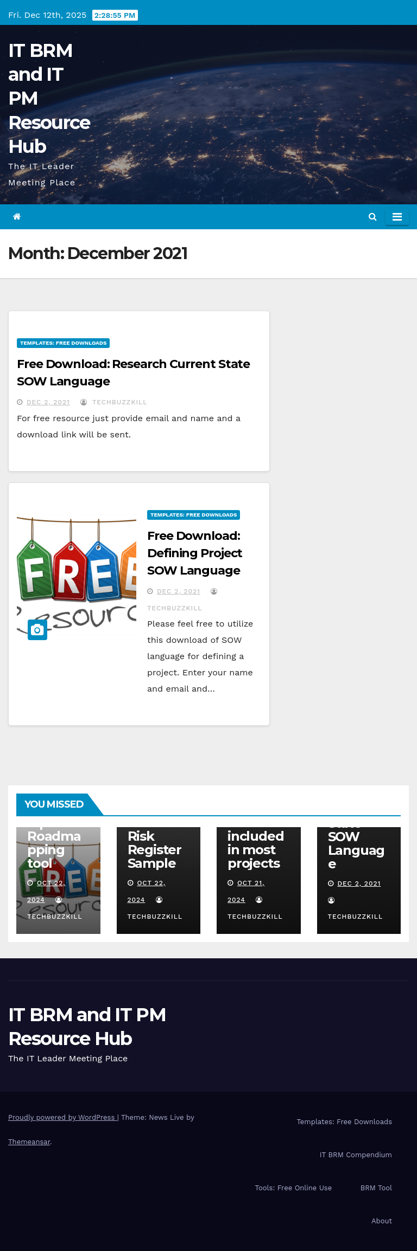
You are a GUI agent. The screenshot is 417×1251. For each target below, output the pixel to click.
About (381, 1221)
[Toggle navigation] (397, 217)
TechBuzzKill (113, 402)
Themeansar (29, 1142)
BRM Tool (376, 1188)
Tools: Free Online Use (293, 1188)
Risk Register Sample (154, 849)
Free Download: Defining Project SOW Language (194, 553)
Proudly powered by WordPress (62, 1117)
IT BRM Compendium (356, 1155)
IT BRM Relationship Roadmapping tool (57, 829)
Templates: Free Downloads (63, 343)
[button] (373, 216)
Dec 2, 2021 (48, 402)
